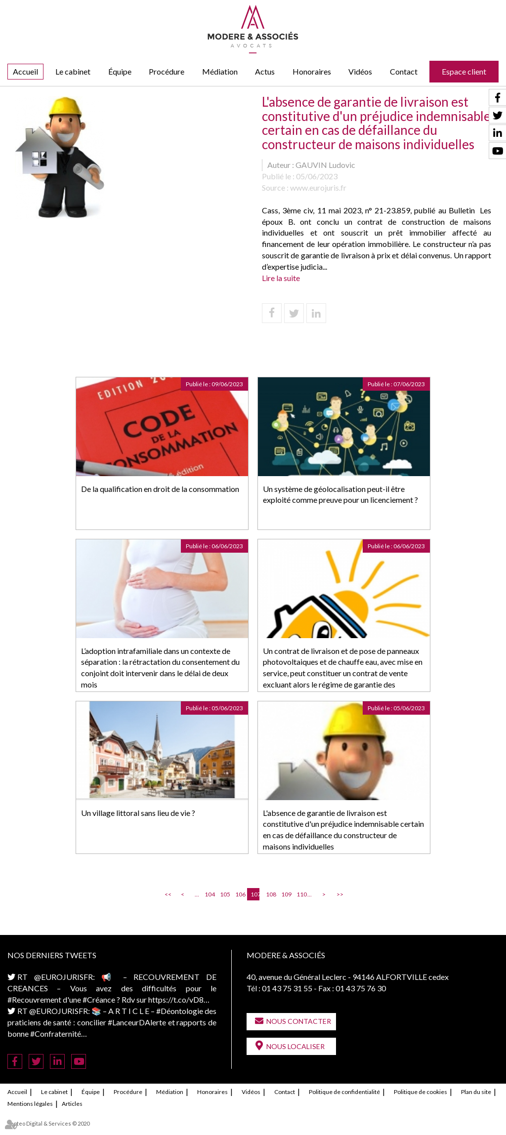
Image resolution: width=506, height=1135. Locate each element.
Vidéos (360, 71)
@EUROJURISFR (63, 976)
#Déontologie (179, 1010)
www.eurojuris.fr (318, 187)
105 (224, 894)
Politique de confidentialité (344, 1091)
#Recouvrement (34, 999)
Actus (265, 71)
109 (285, 894)
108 (270, 894)
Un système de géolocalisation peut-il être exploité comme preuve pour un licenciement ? (340, 494)
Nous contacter (298, 1021)
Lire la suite (281, 278)
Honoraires (312, 71)
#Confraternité (55, 1033)
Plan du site (476, 1091)
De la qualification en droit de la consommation (160, 488)
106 (239, 894)
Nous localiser (295, 1046)
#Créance (99, 999)
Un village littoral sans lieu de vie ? (138, 812)
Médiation (220, 71)
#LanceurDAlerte (137, 1022)
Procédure (166, 71)
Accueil (25, 71)
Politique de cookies (420, 1091)
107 (255, 894)
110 (300, 894)
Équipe (119, 71)
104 (209, 894)
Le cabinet (72, 71)
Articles (72, 1103)
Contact (404, 71)
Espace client (464, 71)
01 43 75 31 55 (287, 988)
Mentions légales (30, 1103)
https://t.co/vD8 (176, 999)
